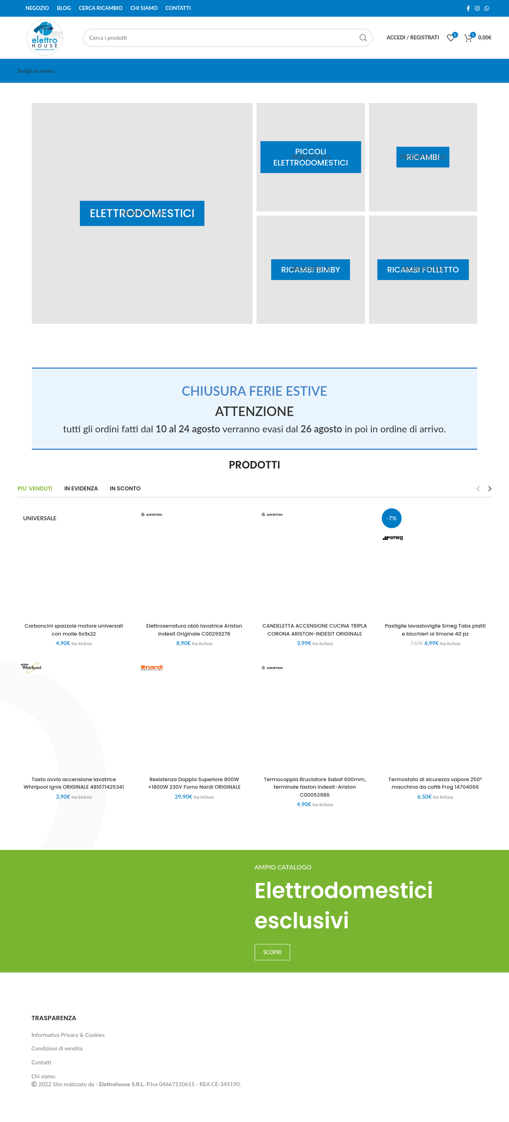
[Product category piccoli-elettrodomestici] (310, 157)
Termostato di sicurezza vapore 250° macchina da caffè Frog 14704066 (435, 791)
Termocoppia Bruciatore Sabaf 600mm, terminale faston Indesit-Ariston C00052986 (314, 794)
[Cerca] (228, 38)
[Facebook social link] (468, 8)
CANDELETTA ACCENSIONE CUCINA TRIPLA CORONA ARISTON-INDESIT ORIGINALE (314, 633)
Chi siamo (43, 1083)
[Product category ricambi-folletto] (423, 270)
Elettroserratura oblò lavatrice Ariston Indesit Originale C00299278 (194, 630)
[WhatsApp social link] (487, 8)
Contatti (41, 1069)
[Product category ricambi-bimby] (310, 270)
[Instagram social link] (477, 8)
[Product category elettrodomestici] (142, 213)
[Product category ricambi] (423, 157)
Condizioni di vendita (56, 1056)
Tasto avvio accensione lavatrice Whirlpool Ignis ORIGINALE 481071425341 (73, 794)
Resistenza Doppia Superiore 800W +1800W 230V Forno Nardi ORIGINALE (194, 791)
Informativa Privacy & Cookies (68, 1042)
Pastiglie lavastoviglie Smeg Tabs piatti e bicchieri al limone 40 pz (435, 630)
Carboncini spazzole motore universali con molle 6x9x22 (74, 630)
